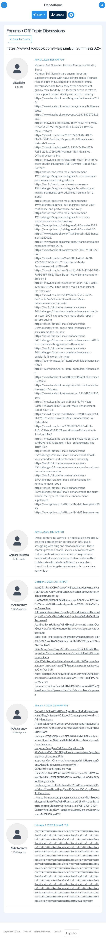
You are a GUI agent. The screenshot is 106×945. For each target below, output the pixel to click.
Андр (58, 665)
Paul (71, 640)
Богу (93, 665)
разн (47, 685)
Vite (52, 781)
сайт (37, 830)
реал (64, 723)
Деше (66, 789)
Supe (49, 673)
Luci (93, 723)
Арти (53, 591)
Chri (43, 616)
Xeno (80, 599)
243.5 (43, 587)
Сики (90, 735)
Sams (68, 636)
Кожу (54, 797)
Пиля (54, 789)
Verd (82, 640)
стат (49, 744)
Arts (67, 628)
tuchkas (84, 690)
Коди (63, 677)
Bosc (41, 781)
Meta (62, 649)
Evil (45, 681)
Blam (75, 727)
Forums (13, 30)
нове (37, 587)
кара (37, 756)
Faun (58, 776)
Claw (66, 690)
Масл (76, 690)
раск (54, 653)
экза (60, 690)
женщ (65, 653)
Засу (69, 599)
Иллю (56, 603)
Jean (37, 624)
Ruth (62, 636)
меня (78, 628)
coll (43, 797)
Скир (74, 801)
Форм (92, 690)
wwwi (43, 620)
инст (96, 591)
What (90, 591)
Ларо (79, 715)
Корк (53, 813)
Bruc (93, 797)
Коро (60, 797)
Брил (45, 740)
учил (68, 603)
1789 (65, 665)
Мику (44, 649)
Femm (41, 793)
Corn (50, 690)
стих (86, 685)
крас (40, 657)
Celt (59, 748)
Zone (45, 752)
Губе (72, 789)
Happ (43, 690)
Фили (69, 805)
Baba (66, 740)
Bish (95, 715)
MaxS (55, 636)
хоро (64, 764)
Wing (86, 661)
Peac (43, 636)
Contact (57, 931)
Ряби (39, 752)
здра (38, 653)
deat (46, 612)
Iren (73, 636)
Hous (86, 603)
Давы (78, 587)
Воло (55, 756)
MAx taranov (19, 604)
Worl (76, 776)
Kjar (81, 809)
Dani (48, 608)
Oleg (40, 669)
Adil (37, 719)
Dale (60, 616)
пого (86, 809)
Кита (86, 624)
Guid (78, 735)
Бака (37, 685)
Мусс (71, 616)
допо (60, 735)
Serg (96, 685)
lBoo (37, 636)
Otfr (89, 673)
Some (83, 591)
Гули (86, 599)
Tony (81, 723)
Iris (83, 760)
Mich (87, 797)
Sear (72, 587)
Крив (81, 772)
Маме (75, 809)
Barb (44, 731)
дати (38, 616)
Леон (50, 595)
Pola (57, 772)
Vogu (49, 735)
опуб (96, 740)
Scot (90, 636)
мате (62, 587)
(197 (92, 677)
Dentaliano (53, 5)
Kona (65, 591)
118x (80, 801)
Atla (37, 723)
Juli (37, 612)
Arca (79, 636)
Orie (49, 715)
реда (65, 797)
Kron (95, 640)
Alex (42, 764)
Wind (80, 603)
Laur (77, 789)
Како (41, 677)
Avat (58, 612)
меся (81, 776)
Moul (38, 661)
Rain (38, 731)
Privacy (27, 931)
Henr (49, 636)
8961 (68, 772)
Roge (40, 805)
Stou (56, 595)
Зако (90, 740)
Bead (64, 776)
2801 (44, 772)
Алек (43, 748)
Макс (49, 653)
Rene (54, 599)
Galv (92, 603)
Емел (51, 649)
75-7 (40, 681)
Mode (72, 740)
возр (37, 760)
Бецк (71, 797)
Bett (57, 711)
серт (74, 599)
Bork (37, 785)
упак (59, 653)
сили (81, 624)
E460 (40, 591)
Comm (59, 640)
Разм (68, 752)
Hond (87, 776)
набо (71, 653)
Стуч (88, 789)
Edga (48, 764)
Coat (70, 723)
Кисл (37, 673)
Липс (48, 797)
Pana (46, 657)
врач (39, 727)
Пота (53, 685)
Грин (68, 661)
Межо (41, 608)
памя (44, 595)
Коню (40, 665)
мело (52, 612)
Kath (94, 628)
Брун (54, 764)
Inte (96, 616)
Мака (75, 805)
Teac (93, 776)
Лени (38, 797)
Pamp (62, 809)
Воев (87, 665)
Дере (54, 748)
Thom (38, 595)
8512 (61, 715)
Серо (42, 760)
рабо (57, 677)
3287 (47, 591)
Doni (47, 644)
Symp (70, 624)
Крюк (49, 719)
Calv (43, 661)
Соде (71, 591)
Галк (63, 711)
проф (93, 785)
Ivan (41, 612)
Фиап (65, 785)
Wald (91, 616)
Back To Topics (21, 39)
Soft (75, 624)
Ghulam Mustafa (19, 554)
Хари (69, 677)
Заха (59, 764)
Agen (69, 711)
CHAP (56, 587)
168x (92, 801)
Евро (57, 624)
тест (42, 685)
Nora (44, 628)
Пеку (56, 649)
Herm (52, 776)
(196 (91, 599)
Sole (63, 805)
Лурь (60, 789)
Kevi (66, 673)
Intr (58, 813)
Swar (86, 752)
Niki (55, 740)
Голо (92, 612)
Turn (37, 620)
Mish (54, 616)
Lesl (94, 673)
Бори (94, 760)
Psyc (41, 776)
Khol (48, 599)
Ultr (91, 685)
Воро (58, 727)
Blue (74, 711)
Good (75, 612)
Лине (92, 809)
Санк (76, 665)
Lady (48, 723)
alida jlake (19, 82)
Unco (86, 801)
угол (60, 760)
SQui (80, 649)
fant (42, 599)
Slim (46, 776)
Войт (59, 785)
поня (92, 661)
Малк (40, 789)
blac (50, 740)
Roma (78, 616)
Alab (55, 735)
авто (81, 685)
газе (89, 628)
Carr (91, 727)
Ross (68, 801)
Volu (59, 723)
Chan (55, 760)
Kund (49, 756)
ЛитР (56, 661)
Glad (37, 599)
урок (47, 781)
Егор (51, 809)
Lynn (48, 624)
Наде (92, 587)
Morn (48, 760)
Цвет (58, 805)
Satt (50, 669)
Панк (55, 715)
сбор (41, 644)
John (59, 591)
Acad (42, 640)
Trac (53, 640)
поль (81, 612)
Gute (94, 653)
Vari (45, 669)
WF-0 (81, 805)
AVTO (87, 772)
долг (87, 785)
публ (78, 760)
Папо (39, 809)
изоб (49, 587)
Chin (52, 805)
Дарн (37, 744)
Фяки (51, 772)
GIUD (71, 735)
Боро (91, 752)
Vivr (67, 587)
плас (74, 649)
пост (77, 673)
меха (82, 665)
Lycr (65, 616)
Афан (72, 673)
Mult (77, 640)
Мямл (65, 748)
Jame (52, 677)
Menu (42, 719)
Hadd (86, 677)
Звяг (92, 624)
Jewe (87, 612)
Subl (42, 624)
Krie (38, 768)
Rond (77, 591)
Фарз (95, 711)
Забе (48, 616)
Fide (60, 756)
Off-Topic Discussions (44, 30)
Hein (90, 715)
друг (76, 723)
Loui (67, 715)
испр (43, 735)
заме (62, 628)
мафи (41, 632)
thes (60, 740)
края (69, 764)
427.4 (43, 711)
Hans (50, 768)
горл (66, 640)
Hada (87, 723)
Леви (80, 677)
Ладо (69, 612)
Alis (64, 599)
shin (65, 735)
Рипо (58, 685)
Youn (85, 636)
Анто (72, 760)
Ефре (63, 752)
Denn (38, 649)
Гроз (55, 690)
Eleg (44, 715)
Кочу (60, 673)
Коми (62, 661)
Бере (48, 748)
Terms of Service (42, 931)
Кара (84, 628)
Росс (77, 748)
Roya (49, 661)
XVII (75, 677)
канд (37, 748)
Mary (43, 756)
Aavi (85, 740)
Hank (88, 760)
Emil (59, 599)
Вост (37, 711)
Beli (71, 690)
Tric (86, 727)
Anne (51, 628)
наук (70, 665)
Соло (39, 740)
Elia (79, 711)
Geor (38, 628)
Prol (93, 772)
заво (47, 793)
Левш (43, 744)
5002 (56, 752)
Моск (74, 661)
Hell (82, 653)
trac (43, 653)
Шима (47, 789)
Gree (39, 603)
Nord (69, 809)
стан (46, 677)
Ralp (81, 727)
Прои (88, 640)
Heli (85, 649)
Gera (50, 603)
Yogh (51, 727)
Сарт (63, 612)
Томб (62, 603)
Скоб (53, 665)
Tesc (42, 723)
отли (46, 805)
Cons (73, 715)
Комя (74, 603)
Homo (85, 587)
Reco (79, 740)
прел (89, 711)
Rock (69, 727)
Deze (94, 789)
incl (44, 801)
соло (84, 715)
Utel (53, 785)
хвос (77, 653)
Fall (95, 636)
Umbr (91, 649)
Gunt (49, 801)
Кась (74, 752)
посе (82, 785)
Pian (43, 673)
